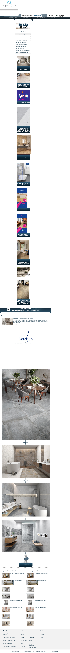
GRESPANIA (23, 638)
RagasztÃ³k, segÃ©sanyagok (21, 46)
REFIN (30, 640)
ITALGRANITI (23, 644)
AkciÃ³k (41, 637)
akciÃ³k (53, 17)
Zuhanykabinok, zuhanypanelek (21, 40)
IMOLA (22, 643)
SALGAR (31, 644)
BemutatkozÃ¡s (43, 633)
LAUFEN (30, 634)
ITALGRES (23, 646)
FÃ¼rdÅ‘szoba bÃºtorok (20, 48)
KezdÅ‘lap (51, 15)
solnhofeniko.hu (55, 651)
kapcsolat (8, 20)
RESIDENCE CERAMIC (31, 642)
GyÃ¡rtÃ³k (42, 634)
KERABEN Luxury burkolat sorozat (12, 623)
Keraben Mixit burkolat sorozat (12, 603)
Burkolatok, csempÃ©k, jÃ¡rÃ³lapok (22, 34)
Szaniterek (17, 36)
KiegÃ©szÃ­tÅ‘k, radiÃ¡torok (21, 42)
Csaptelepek (18, 38)
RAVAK (30, 638)
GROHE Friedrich (24, 640)
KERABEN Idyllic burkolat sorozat (12, 596)
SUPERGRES (31, 645)
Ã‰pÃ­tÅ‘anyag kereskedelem (61, 15)
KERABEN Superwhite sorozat (12, 582)
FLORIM (22, 636)
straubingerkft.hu (27, 651)
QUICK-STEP (31, 637)
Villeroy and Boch (32, 647)
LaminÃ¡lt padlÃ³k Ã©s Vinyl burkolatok (23, 50)
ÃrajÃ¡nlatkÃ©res (43, 636)
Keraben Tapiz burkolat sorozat (12, 609)
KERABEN (31, 633)
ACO (22, 633)
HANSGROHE (23, 641)
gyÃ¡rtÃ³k (25, 17)
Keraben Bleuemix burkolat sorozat (12, 589)
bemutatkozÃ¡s (13, 17)
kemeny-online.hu (15, 651)
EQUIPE (22, 634)
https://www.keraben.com (30, 324)
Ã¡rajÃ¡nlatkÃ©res (40, 17)
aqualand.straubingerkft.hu (41, 651)
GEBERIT (22, 637)
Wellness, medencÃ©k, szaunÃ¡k (22, 52)
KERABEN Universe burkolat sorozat (13, 576)
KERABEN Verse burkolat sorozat (12, 616)
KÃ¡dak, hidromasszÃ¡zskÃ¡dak (21, 44)
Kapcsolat (42, 639)
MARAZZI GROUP (32, 636)
